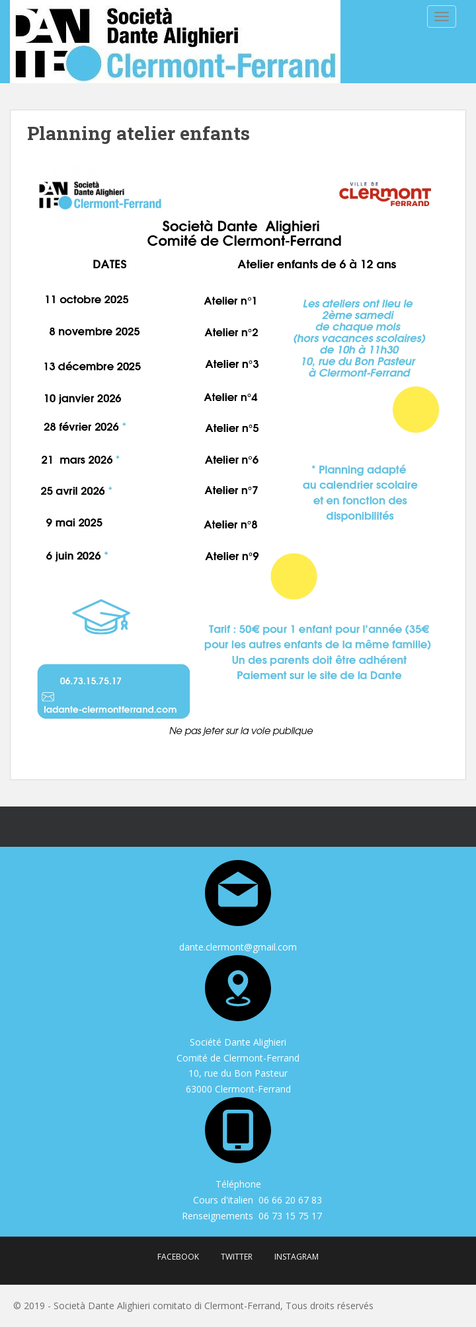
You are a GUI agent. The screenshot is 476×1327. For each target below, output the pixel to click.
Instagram (296, 1256)
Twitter (237, 1256)
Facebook (178, 1256)
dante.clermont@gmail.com (238, 947)
